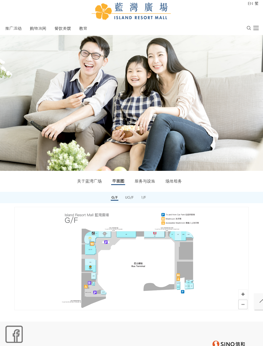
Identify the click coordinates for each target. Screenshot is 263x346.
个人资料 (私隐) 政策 (69, 339)
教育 (83, 29)
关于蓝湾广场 (89, 182)
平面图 (118, 182)
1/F (144, 198)
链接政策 (46, 339)
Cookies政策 (28, 339)
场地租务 (173, 182)
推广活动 (13, 29)
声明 (89, 339)
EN (250, 3)
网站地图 (10, 339)
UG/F (129, 198)
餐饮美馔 (62, 29)
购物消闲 (38, 29)
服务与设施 (145, 182)
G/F (114, 198)
